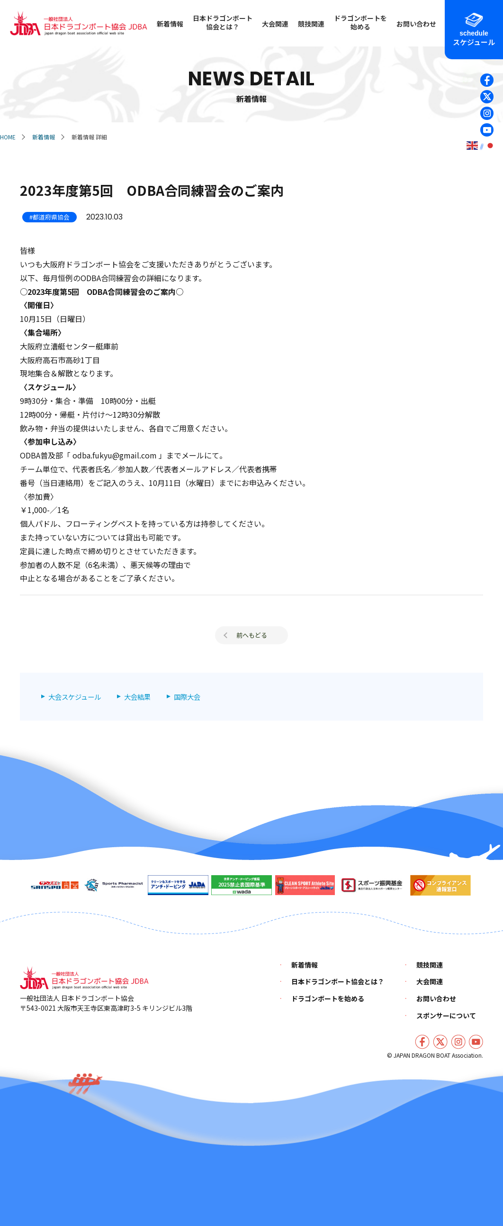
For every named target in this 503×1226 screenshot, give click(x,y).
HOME (8, 137)
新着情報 (43, 137)
